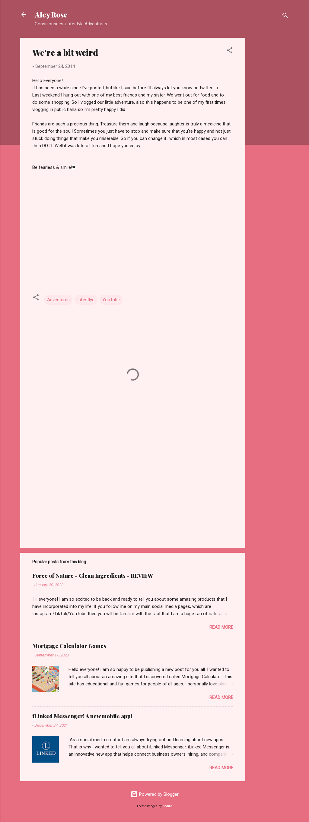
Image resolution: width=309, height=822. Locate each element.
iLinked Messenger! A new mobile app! (82, 716)
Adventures (58, 299)
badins (168, 806)
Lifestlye (86, 299)
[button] (229, 51)
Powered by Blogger (155, 794)
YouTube (111, 299)
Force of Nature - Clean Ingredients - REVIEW (92, 575)
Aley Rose (51, 14)
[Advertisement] (269, 128)
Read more (221, 627)
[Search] (285, 16)
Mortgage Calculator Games (69, 646)
